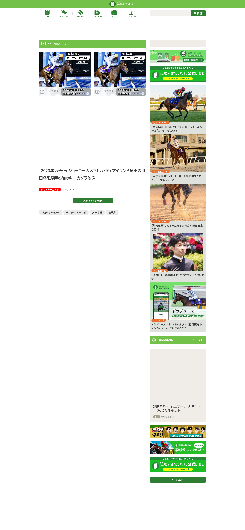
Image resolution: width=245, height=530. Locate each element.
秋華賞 (112, 212)
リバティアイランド (76, 212)
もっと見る (197, 340)
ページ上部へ (178, 479)
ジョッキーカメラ (51, 212)
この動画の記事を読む (92, 200)
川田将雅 (97, 212)
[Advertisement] (122, 29)
